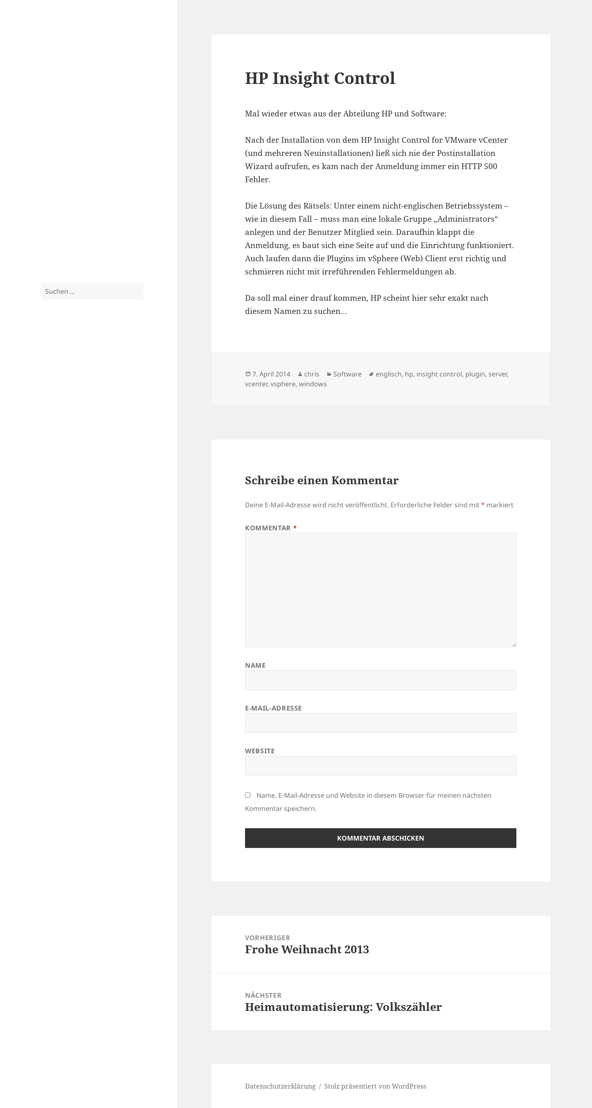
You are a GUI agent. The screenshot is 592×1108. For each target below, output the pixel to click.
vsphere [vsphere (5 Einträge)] (128, 498)
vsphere (283, 383)
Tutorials (56, 161)
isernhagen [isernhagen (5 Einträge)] (104, 400)
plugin (475, 374)
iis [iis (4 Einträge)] (81, 401)
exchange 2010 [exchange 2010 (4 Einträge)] (62, 387)
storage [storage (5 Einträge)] (54, 483)
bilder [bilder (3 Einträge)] (60, 359)
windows (313, 383)
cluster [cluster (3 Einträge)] (115, 359)
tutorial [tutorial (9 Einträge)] (59, 497)
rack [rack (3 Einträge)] (111, 441)
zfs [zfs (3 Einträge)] (45, 520)
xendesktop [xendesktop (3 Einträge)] (112, 510)
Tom (49, 671)
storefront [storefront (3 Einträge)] (78, 484)
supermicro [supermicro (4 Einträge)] (107, 484)
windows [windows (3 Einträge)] (89, 510)
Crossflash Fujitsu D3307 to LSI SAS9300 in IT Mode (89, 592)
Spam (50, 227)
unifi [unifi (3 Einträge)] (83, 499)
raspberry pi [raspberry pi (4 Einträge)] (59, 453)
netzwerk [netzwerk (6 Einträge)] (103, 428)
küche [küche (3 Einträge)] (131, 401)
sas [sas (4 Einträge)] (46, 468)
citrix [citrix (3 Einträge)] (100, 359)
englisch (389, 374)
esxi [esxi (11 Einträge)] (69, 372)
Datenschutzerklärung (77, 752)
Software (56, 145)
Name (255, 665)
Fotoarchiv (58, 211)
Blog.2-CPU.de (80, 40)
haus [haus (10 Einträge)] (54, 399)
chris (311, 374)
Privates (54, 178)
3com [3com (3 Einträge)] (47, 359)
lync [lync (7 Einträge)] (69, 413)
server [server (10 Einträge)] (67, 466)
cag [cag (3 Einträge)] (72, 359)
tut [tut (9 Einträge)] (131, 482)
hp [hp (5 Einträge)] (72, 400)
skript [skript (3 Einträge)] (118, 469)
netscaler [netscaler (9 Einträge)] (63, 427)
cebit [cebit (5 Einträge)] (85, 358)
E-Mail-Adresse (273, 708)
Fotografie (58, 194)
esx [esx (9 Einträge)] (49, 373)
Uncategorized (64, 244)
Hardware (58, 128)
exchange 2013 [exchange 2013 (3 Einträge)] (100, 387)
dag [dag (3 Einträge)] (128, 359)
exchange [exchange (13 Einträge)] (108, 372)
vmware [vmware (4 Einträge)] (101, 498)
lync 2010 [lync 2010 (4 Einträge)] (93, 414)
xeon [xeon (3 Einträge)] (132, 510)
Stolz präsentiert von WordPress (375, 1086)
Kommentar (271, 527)
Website (260, 750)
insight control (439, 374)
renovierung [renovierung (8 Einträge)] (106, 452)
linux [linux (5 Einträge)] (50, 414)
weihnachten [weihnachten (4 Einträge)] (60, 510)
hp (409, 374)
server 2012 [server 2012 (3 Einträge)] (98, 469)
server (497, 374)
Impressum (59, 768)
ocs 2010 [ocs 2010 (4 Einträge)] (53, 440)
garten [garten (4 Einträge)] (127, 387)
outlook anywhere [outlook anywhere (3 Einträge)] (86, 441)
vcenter (256, 383)
